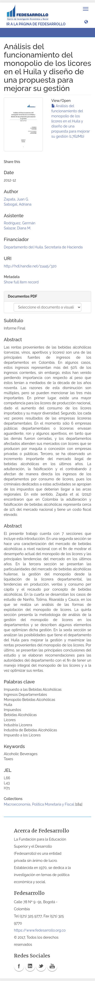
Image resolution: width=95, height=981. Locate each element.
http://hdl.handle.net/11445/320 (30, 266)
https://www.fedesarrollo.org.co (40, 930)
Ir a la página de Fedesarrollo (36, 24)
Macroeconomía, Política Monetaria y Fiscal (39, 804)
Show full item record (21, 282)
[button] (86, 21)
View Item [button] (17, 32)
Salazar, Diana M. (17, 228)
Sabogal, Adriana (17, 204)
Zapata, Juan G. (16, 199)
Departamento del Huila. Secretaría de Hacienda (43, 247)
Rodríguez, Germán (19, 223)
